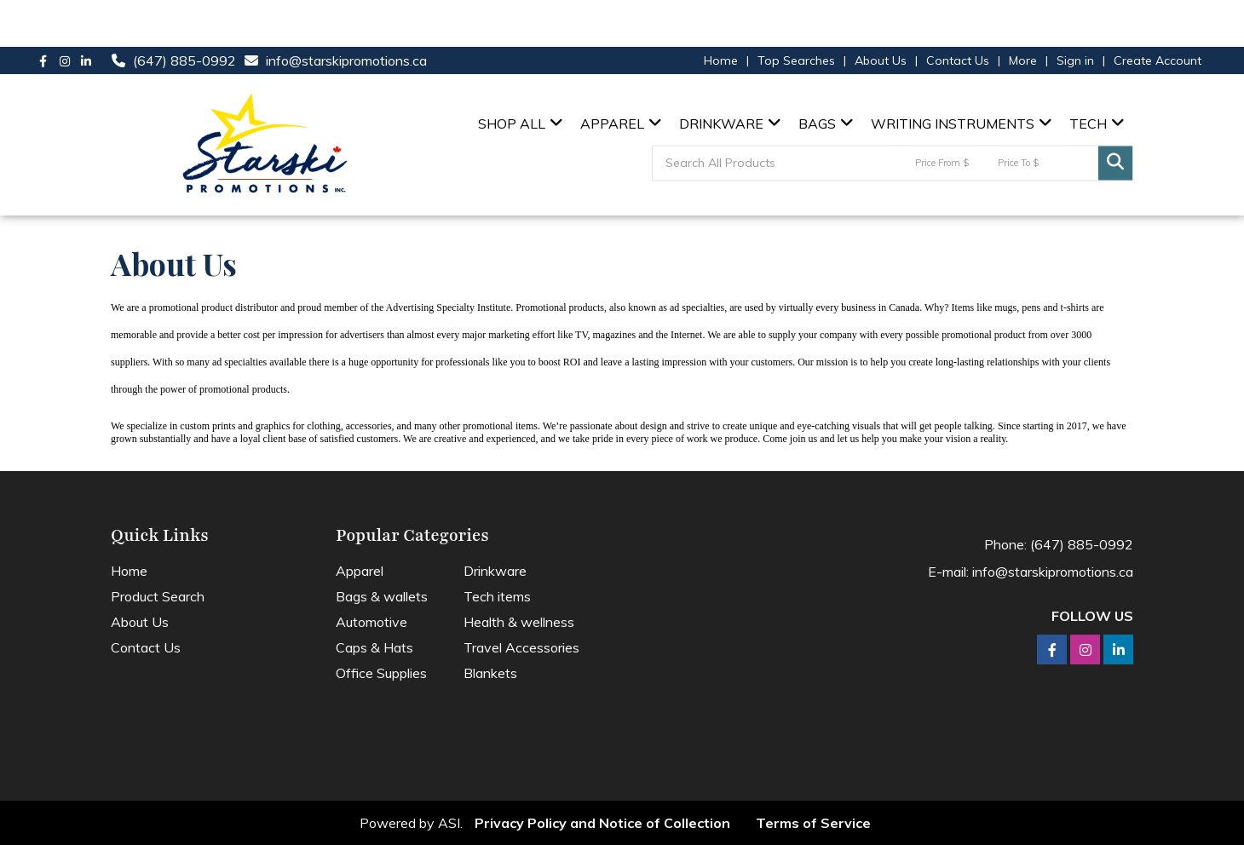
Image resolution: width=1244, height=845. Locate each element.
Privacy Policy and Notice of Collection (602, 822)
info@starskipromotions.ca (346, 60)
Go (1115, 164)
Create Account (1157, 60)
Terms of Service (813, 822)
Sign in (1075, 60)
